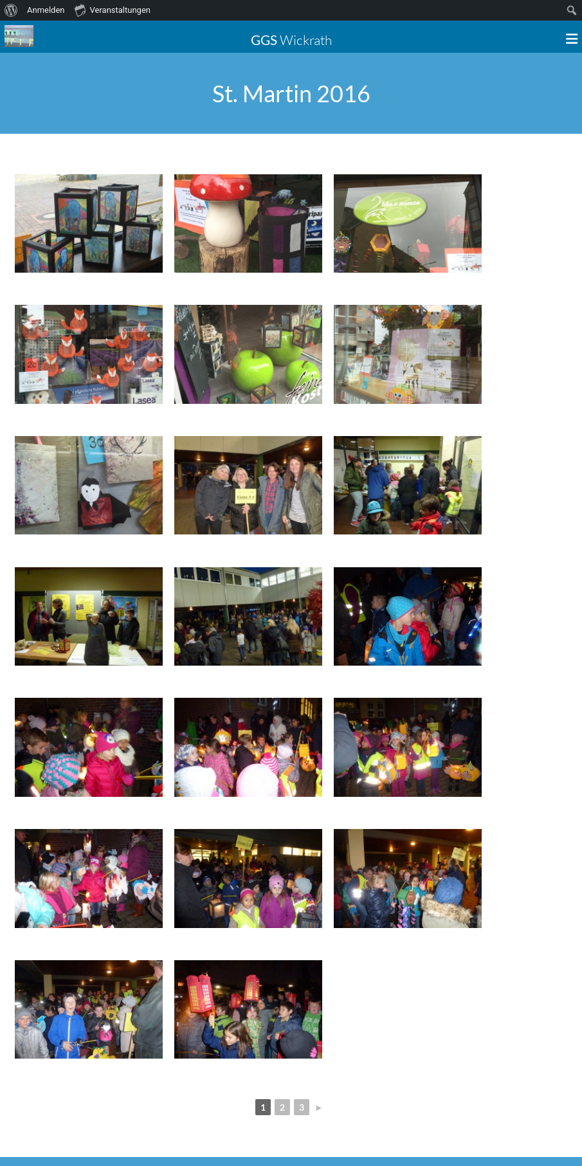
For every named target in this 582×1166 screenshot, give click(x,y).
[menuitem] (11, 10)
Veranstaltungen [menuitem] (112, 9)
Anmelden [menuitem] (46, 10)
